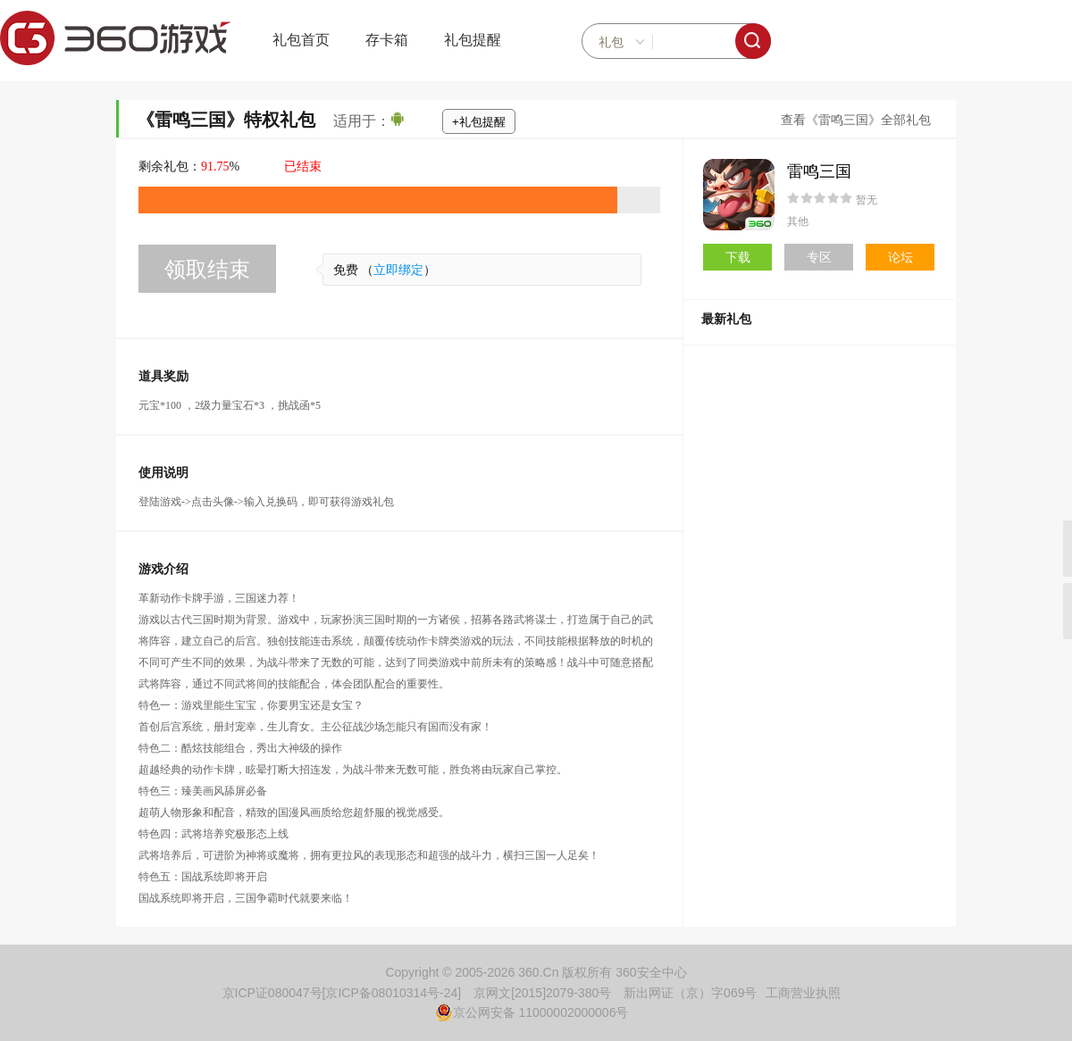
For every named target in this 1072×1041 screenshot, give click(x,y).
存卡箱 (386, 39)
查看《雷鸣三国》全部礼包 (856, 120)
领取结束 (207, 269)
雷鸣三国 (819, 171)
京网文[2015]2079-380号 (542, 993)
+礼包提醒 (479, 122)
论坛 (900, 257)
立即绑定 (398, 270)
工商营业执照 (803, 993)
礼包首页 (301, 39)
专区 (819, 257)
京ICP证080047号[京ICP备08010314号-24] (342, 993)
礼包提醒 (472, 39)
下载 (737, 257)
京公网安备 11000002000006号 (532, 1012)
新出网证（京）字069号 (690, 993)
